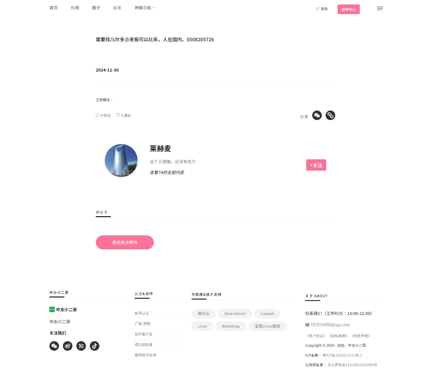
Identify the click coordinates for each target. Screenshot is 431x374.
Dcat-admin (235, 351)
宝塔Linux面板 (267, 364)
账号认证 (142, 367)
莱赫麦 (160, 148)
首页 (53, 7)
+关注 (316, 165)
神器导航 (143, 7)
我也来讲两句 (124, 242)
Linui (202, 364)
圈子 (96, 7)
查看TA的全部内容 (167, 172)
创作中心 (349, 9)
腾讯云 (204, 351)
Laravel (267, 351)
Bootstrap (230, 364)
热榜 (75, 7)
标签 (117, 7)
